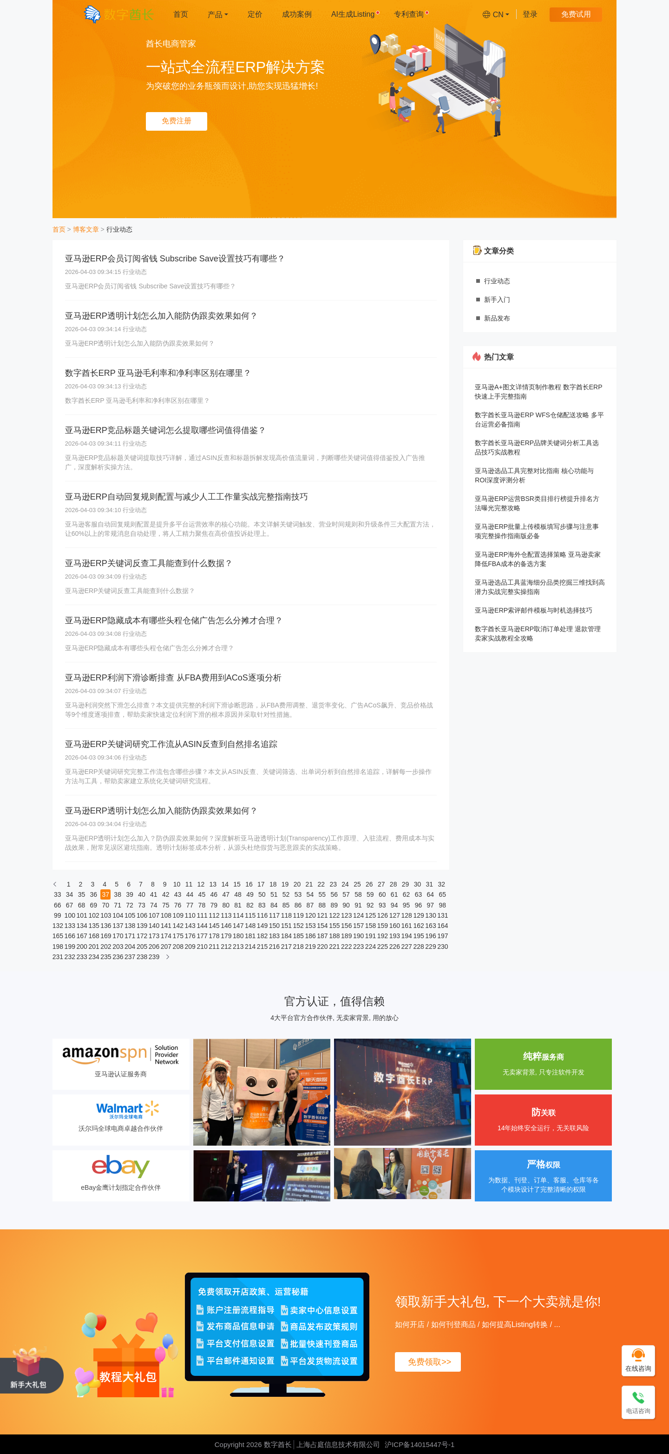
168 (93, 936)
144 (202, 925)
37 (105, 894)
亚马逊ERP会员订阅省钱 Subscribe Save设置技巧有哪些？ (175, 258)
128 (406, 915)
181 (250, 936)
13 (212, 884)
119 (298, 915)
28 (393, 884)
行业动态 (119, 229)
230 (442, 946)
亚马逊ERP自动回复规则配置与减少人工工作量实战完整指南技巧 (186, 496)
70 (105, 905)
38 (117, 894)
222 (346, 946)
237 (130, 956)
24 (345, 884)
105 (130, 915)
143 (190, 925)
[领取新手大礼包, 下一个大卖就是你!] (32, 1369)
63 (418, 894)
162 (418, 925)
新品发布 (497, 318)
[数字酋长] (119, 14)
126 (382, 915)
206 (154, 946)
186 (310, 936)
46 (213, 894)
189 (346, 936)
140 (154, 925)
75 (166, 905)
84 (274, 905)
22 (321, 884)
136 (105, 925)
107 (154, 915)
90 (346, 905)
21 (309, 884)
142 (178, 925)
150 (274, 925)
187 (322, 936)
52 (286, 894)
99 (57, 915)
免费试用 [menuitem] (576, 14)
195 (418, 936)
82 (250, 905)
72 (129, 905)
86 (298, 905)
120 (310, 915)
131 (442, 915)
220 (322, 946)
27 (381, 884)
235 (105, 956)
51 (274, 894)
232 (70, 956)
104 (117, 915)
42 (166, 894)
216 (274, 946)
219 (310, 946)
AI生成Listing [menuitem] (355, 14)
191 (370, 936)
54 (310, 894)
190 (358, 936)
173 (154, 936)
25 (357, 884)
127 (394, 915)
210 (202, 946)
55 (322, 894)
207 (166, 946)
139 (142, 925)
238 (142, 956)
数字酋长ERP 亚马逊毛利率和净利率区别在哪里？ (158, 373)
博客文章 (86, 229)
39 (129, 894)
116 (262, 915)
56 (334, 894)
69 (94, 905)
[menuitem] (218, 14)
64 (430, 894)
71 (117, 905)
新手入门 (497, 299)
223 (358, 946)
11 (189, 884)
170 (117, 936)
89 (334, 905)
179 (226, 936)
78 (202, 905)
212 (226, 946)
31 (429, 884)
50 (262, 894)
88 (322, 905)
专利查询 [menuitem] (411, 14)
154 (322, 925)
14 (225, 884)
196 (430, 936)
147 (238, 925)
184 (286, 936)
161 (406, 925)
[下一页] (167, 959)
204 (130, 946)
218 (298, 946)
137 (117, 925)
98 (442, 905)
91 (358, 905)
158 (370, 925)
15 (237, 884)
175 (178, 936)
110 (190, 915)
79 (213, 905)
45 (202, 894)
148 (250, 925)
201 (93, 946)
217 (286, 946)
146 (226, 925)
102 (93, 915)
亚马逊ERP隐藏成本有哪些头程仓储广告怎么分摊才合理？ (174, 620)
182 (262, 936)
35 (81, 894)
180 (238, 936)
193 (394, 936)
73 (141, 905)
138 (130, 925)
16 (249, 884)
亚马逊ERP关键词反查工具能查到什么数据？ (149, 563)
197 (442, 936)
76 (178, 905)
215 (262, 946)
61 (394, 894)
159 (382, 925)
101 (81, 915)
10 (177, 884)
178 (214, 936)
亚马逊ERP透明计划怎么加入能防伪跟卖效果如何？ (161, 315)
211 (214, 946)
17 (261, 884)
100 (70, 915)
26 (369, 884)
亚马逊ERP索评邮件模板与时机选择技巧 (533, 610)
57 (346, 894)
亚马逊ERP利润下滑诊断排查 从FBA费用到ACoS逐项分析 (173, 677)
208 (178, 946)
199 (70, 946)
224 (370, 946)
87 (310, 905)
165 (57, 936)
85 (286, 905)
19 (285, 884)
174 (166, 936)
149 (262, 925)
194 (406, 936)
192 (382, 936)
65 (442, 894)
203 (117, 946)
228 (418, 946)
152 (298, 925)
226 (394, 946)
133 (70, 925)
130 (430, 915)
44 (190, 894)
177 (202, 936)
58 (358, 894)
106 (142, 915)
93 (382, 905)
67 (69, 905)
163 (430, 925)
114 (238, 915)
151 (286, 925)
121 (322, 915)
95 (406, 905)
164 (442, 925)
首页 (59, 229)
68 (81, 905)
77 (190, 905)
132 (57, 925)
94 (394, 905)
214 (250, 946)
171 (130, 936)
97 (430, 905)
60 (382, 894)
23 (333, 884)
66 (57, 905)
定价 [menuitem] (255, 14)
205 (142, 946)
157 (358, 925)
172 (142, 936)
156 (346, 925)
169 (105, 936)
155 (334, 925)
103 (105, 915)
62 (406, 894)
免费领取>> (429, 1362)
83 (262, 905)
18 (273, 884)
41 (153, 894)
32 (441, 884)
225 (382, 946)
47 (226, 894)
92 (370, 905)
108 (166, 915)
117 (274, 915)
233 (81, 956)
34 (69, 894)
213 (238, 946)
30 (417, 884)
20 (297, 884)
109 (178, 915)
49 (250, 894)
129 (418, 915)
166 (70, 936)
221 (334, 946)
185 (298, 936)
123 (346, 915)
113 (226, 915)
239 (154, 956)
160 (394, 925)
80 (226, 905)
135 (93, 925)
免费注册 (176, 121)
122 (334, 915)
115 (250, 915)
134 (81, 925)
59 (370, 894)
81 (238, 905)
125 (370, 915)
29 (405, 884)
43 (178, 894)
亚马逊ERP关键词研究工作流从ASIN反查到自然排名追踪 (171, 744)
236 (117, 956)
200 (81, 946)
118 (286, 915)
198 (57, 946)
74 (153, 905)
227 (406, 946)
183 (274, 936)
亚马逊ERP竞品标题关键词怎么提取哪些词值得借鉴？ (165, 430)
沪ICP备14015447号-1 (419, 1444)
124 (358, 915)
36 (94, 894)
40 (141, 894)
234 (93, 956)
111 (202, 915)
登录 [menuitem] (530, 14)
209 (190, 946)
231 (57, 956)
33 (57, 894)
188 (334, 936)
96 (418, 905)
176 (190, 936)
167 (81, 936)
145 (214, 925)
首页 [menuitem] (180, 14)
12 (201, 884)
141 (166, 925)
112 (214, 915)
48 (238, 894)
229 (430, 946)
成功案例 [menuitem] (297, 14)
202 (105, 946)
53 (298, 894)
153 (310, 925)
